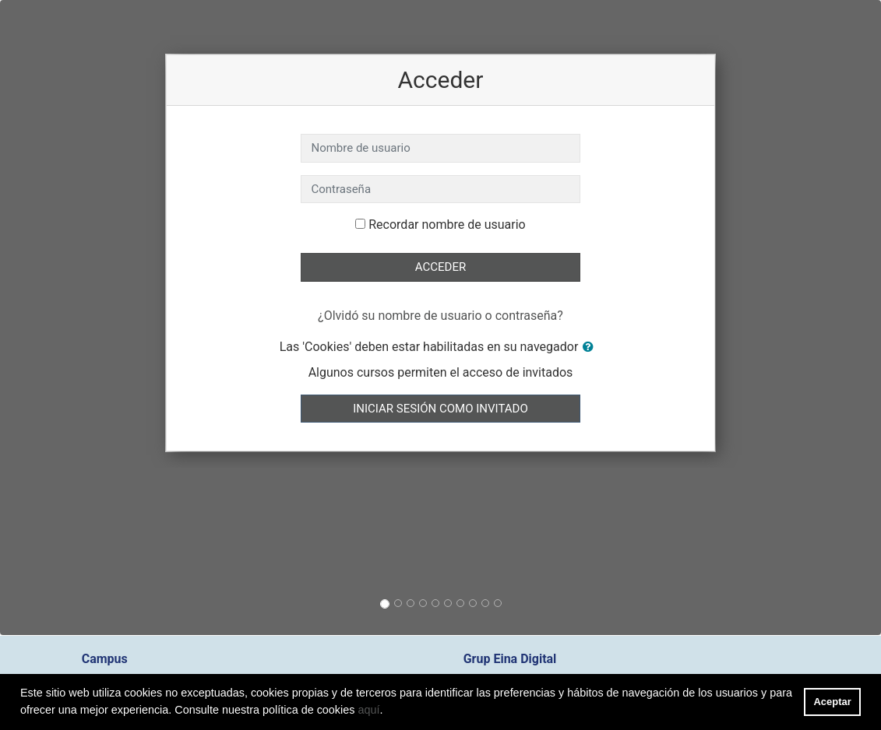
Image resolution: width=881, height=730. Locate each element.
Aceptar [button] (832, 701)
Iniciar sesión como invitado (440, 409)
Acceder (440, 267)
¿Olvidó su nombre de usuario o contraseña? (440, 315)
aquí (368, 710)
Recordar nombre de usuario (446, 224)
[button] (591, 347)
